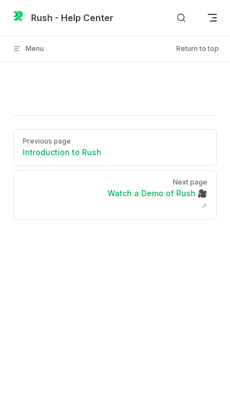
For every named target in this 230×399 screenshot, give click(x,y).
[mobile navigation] (212, 17)
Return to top (197, 48)
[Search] (181, 18)
